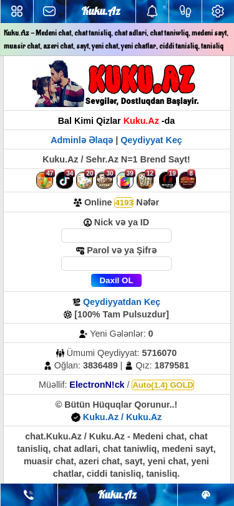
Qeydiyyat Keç (151, 140)
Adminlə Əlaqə (83, 140)
